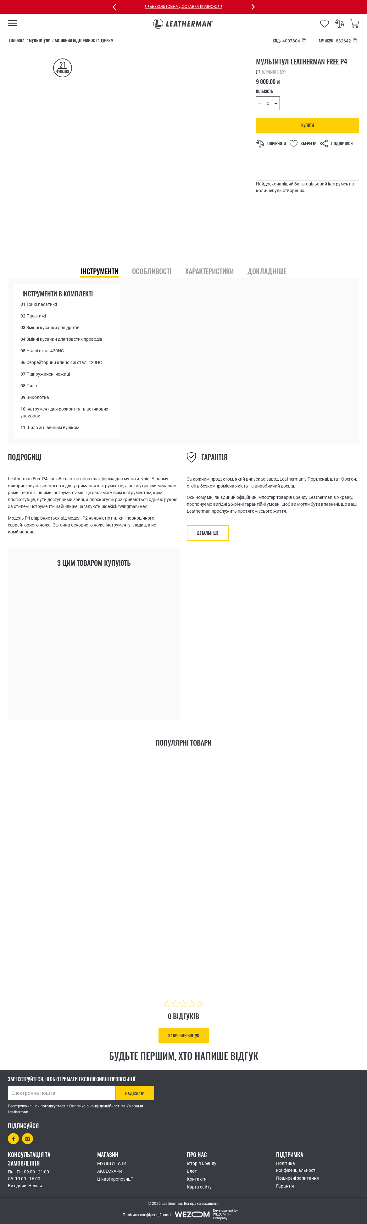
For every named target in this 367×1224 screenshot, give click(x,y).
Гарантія (285, 1185)
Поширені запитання (297, 1178)
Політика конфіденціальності (296, 1167)
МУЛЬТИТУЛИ (111, 1163)
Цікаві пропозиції (114, 1179)
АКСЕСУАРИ (109, 1171)
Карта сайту (199, 1186)
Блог (192, 1171)
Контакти (197, 1179)
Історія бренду (201, 1163)
